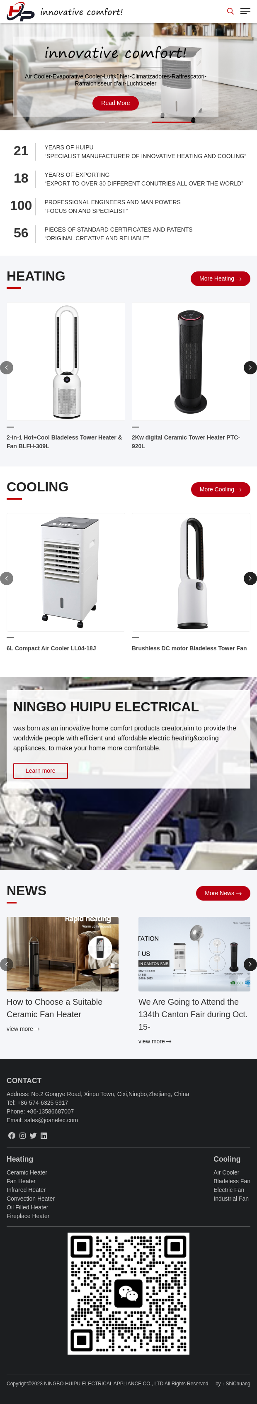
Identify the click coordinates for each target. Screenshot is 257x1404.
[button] (85, 122)
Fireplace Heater (28, 1216)
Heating (20, 1159)
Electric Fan (228, 1190)
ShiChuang (238, 1384)
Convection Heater (31, 1198)
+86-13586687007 (50, 1111)
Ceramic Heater (27, 1172)
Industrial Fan (231, 1198)
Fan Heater (21, 1181)
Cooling (226, 1159)
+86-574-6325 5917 (42, 1102)
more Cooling (217, 489)
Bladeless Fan (231, 1181)
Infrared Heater (26, 1190)
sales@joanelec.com (51, 1120)
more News (219, 893)
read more (115, 103)
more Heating (216, 278)
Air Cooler (226, 1172)
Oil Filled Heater (27, 1207)
